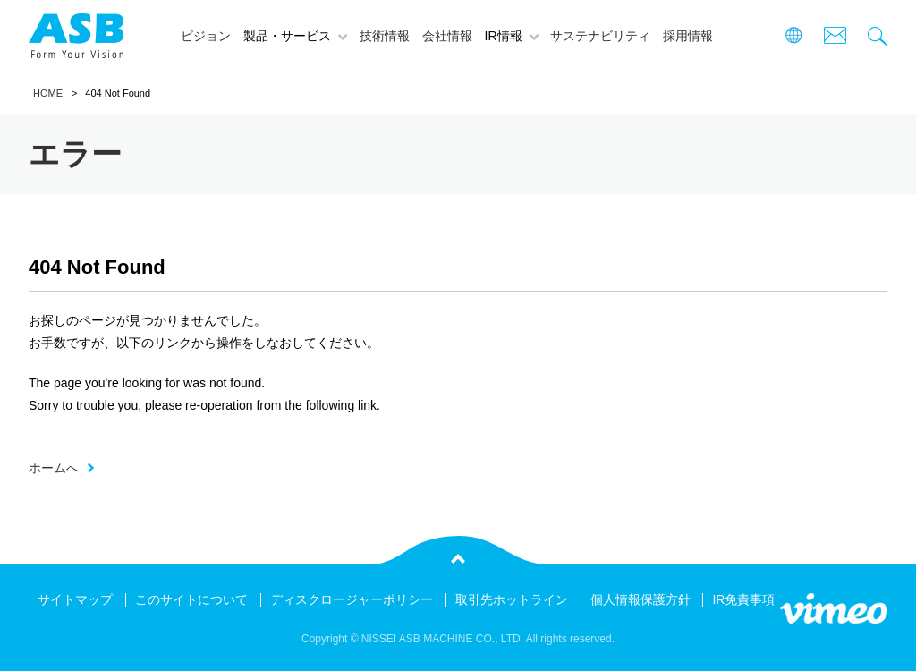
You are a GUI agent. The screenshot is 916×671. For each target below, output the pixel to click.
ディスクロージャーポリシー (351, 599)
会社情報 (447, 36)
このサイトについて (191, 599)
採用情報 (688, 36)
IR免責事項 (743, 599)
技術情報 (385, 36)
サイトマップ (75, 599)
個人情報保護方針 (640, 599)
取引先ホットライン (511, 599)
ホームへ (54, 468)
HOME (48, 93)
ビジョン (206, 36)
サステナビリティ (600, 36)
